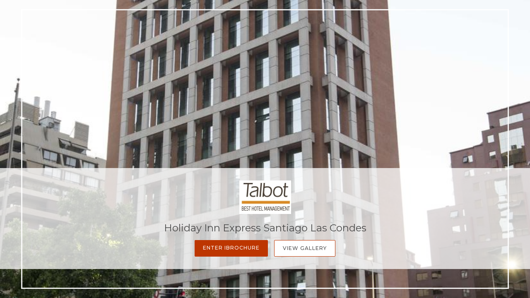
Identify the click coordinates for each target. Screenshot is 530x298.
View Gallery (305, 248)
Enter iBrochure (231, 248)
